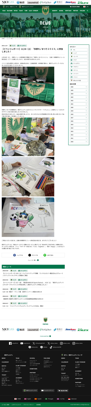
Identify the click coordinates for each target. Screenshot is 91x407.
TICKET (21, 10)
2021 (72, 104)
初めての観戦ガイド (6, 371)
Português (49, 399)
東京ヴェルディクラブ (27, 6)
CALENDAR (9, 10)
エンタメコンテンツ (48, 365)
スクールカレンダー (34, 365)
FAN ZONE (82, 10)
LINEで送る (50, 255)
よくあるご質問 (5, 405)
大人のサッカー (33, 362)
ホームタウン (23, 45)
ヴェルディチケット (49, 390)
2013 (72, 131)
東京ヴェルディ (8, 355)
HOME (3, 38)
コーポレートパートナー (34, 375)
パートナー (76, 73)
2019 (72, 111)
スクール (75, 70)
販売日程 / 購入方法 (5, 380)
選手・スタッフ (19, 360)
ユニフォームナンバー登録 (21, 362)
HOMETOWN (68, 10)
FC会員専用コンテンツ (48, 362)
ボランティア (18, 372)
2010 (72, 141)
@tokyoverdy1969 (55, 347)
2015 (72, 124)
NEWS (4, 10)
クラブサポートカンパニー (35, 379)
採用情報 (38, 405)
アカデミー (76, 67)
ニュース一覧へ (32, 260)
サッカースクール (33, 360)
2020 (72, 107)
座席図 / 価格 (4, 379)
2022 (72, 100)
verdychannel (25, 343)
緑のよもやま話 (77, 80)
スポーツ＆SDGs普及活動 (35, 363)
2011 (72, 138)
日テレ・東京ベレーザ (11, 6)
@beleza (43, 347)
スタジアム (18, 369)
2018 (72, 114)
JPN (85, 6)
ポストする (35, 255)
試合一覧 (3, 368)
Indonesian (72, 399)
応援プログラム (47, 366)
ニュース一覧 (9, 38)
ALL (74, 49)
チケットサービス (64, 380)
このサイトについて (16, 405)
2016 (72, 121)
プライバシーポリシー (28, 405)
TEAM (26, 10)
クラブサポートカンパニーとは (36, 378)
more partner (44, 336)
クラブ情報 (18, 368)
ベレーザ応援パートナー (80, 386)
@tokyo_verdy (65, 343)
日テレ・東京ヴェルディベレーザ (73, 355)
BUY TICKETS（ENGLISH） (7, 385)
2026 (72, 87)
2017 (72, 117)
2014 (72, 128)
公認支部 (17, 374)
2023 (72, 97)
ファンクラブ (46, 360)
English (27, 399)
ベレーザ (75, 56)
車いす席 (3, 382)
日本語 (17, 399)
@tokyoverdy (33, 347)
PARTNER (75, 10)
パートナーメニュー (34, 376)
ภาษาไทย (60, 399)
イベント (75, 77)
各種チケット (4, 383)
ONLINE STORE (76, 6)
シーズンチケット (5, 377)
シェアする (20, 255)
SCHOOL (61, 10)
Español (38, 399)
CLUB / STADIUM (33, 10)
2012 (72, 135)
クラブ (75, 60)
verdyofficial (13, 343)
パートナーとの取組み (34, 381)
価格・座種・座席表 (65, 377)
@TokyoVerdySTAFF (38, 343)
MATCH (16, 10)
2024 (72, 94)
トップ (13, 45)
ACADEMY (54, 10)
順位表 (3, 369)
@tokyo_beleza (52, 343)
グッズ (45, 363)
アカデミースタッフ (20, 383)
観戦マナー (18, 371)
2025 (72, 90)
